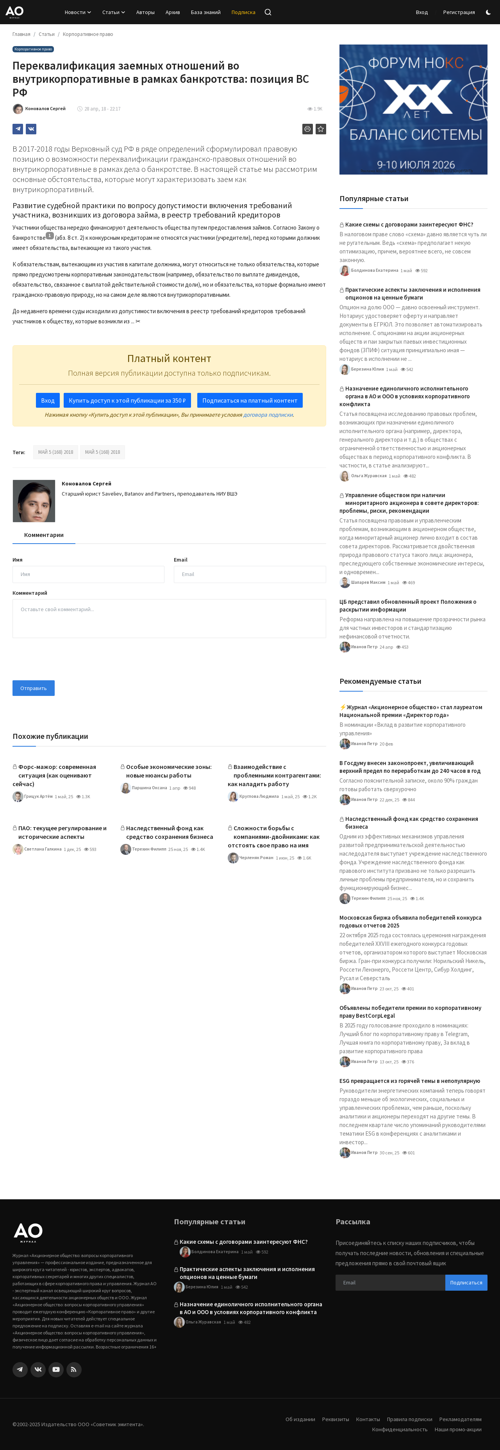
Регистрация (459, 12)
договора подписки (268, 414)
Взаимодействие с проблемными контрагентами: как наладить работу (274, 775)
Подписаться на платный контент (250, 400)
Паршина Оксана (144, 788)
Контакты (363, 1419)
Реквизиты (330, 1419)
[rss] (74, 1369)
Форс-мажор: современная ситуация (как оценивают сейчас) (54, 775)
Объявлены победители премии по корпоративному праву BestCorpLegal (410, 1011)
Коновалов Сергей (86, 483)
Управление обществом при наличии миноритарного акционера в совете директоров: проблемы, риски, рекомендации (409, 502)
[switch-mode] (489, 12)
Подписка (243, 12)
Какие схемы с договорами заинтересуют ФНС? (409, 224)
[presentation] (71, 659)
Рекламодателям (460, 1419)
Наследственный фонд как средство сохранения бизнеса (169, 832)
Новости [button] (78, 12)
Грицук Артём (33, 796)
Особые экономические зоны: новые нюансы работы (169, 771)
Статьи (47, 34)
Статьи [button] (113, 12)
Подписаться (466, 1282)
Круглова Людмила (254, 796)
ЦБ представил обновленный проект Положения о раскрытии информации (408, 605)
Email (181, 559)
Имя (17, 559)
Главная (21, 34)
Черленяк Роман (251, 858)
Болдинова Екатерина (369, 270)
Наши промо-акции (457, 1429)
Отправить (33, 688)
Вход (422, 12)
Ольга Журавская (363, 476)
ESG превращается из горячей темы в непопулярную (409, 1080)
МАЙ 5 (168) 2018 (55, 452)
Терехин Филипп (144, 849)
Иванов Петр (359, 647)
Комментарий (29, 592)
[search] (268, 12)
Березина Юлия (362, 369)
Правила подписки (407, 1419)
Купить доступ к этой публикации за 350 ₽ (127, 400)
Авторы (145, 12)
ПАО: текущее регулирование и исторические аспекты (62, 832)
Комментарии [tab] (44, 535)
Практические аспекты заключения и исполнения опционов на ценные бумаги (412, 293)
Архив (173, 12)
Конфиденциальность (397, 1429)
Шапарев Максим (363, 582)
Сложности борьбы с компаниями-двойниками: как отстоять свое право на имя (274, 836)
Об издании (294, 1419)
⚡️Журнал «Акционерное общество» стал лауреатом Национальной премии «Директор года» (410, 711)
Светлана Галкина (37, 849)
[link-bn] (413, 110)
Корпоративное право (88, 34)
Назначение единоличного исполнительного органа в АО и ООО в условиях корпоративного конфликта (404, 396)
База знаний (206, 12)
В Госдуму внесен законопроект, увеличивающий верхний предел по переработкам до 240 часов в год (409, 766)
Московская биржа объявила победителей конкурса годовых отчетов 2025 (410, 921)
